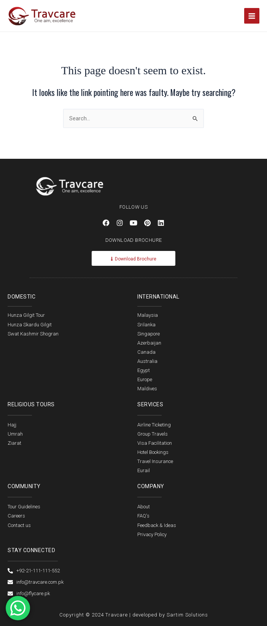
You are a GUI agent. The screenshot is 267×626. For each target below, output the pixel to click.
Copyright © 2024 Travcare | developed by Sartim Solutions (133, 615)
